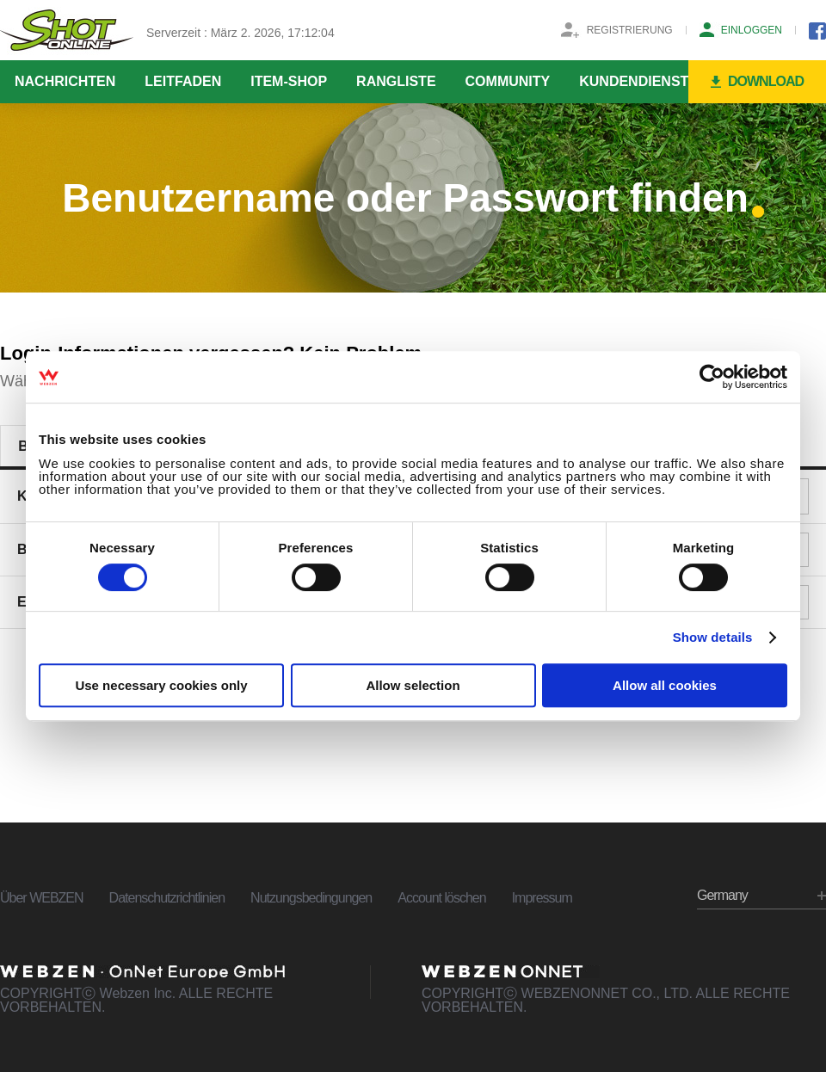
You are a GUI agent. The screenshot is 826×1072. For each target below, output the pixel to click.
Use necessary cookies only (161, 685)
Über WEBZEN (41, 897)
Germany (722, 895)
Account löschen (441, 897)
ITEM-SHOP (288, 81)
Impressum (542, 897)
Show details (713, 637)
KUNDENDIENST (633, 81)
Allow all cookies (665, 685)
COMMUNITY (508, 81)
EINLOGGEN (751, 30)
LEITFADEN (183, 81)
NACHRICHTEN (65, 81)
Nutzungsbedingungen (311, 897)
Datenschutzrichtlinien (167, 897)
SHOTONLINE (66, 30)
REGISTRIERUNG (630, 30)
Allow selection (412, 685)
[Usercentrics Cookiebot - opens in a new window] (712, 377)
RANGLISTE (395, 81)
